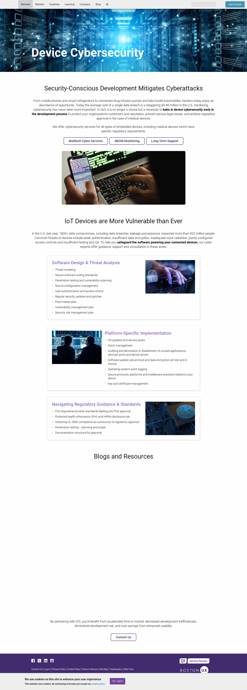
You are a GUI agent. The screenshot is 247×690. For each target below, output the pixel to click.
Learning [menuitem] (70, 4)
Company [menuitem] (85, 4)
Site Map (103, 669)
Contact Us (123, 637)
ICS (9, 4)
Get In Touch (235, 4)
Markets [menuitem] (39, 4)
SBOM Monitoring (127, 141)
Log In (47, 669)
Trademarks (115, 669)
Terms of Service (90, 669)
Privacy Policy (58, 669)
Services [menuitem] (25, 4)
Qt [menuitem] (107, 4)
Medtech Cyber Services (86, 141)
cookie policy (98, 684)
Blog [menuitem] (98, 4)
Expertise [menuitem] (54, 4)
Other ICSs (128, 669)
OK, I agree (117, 681)
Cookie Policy (73, 669)
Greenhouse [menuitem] (116, 4)
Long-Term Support (164, 141)
